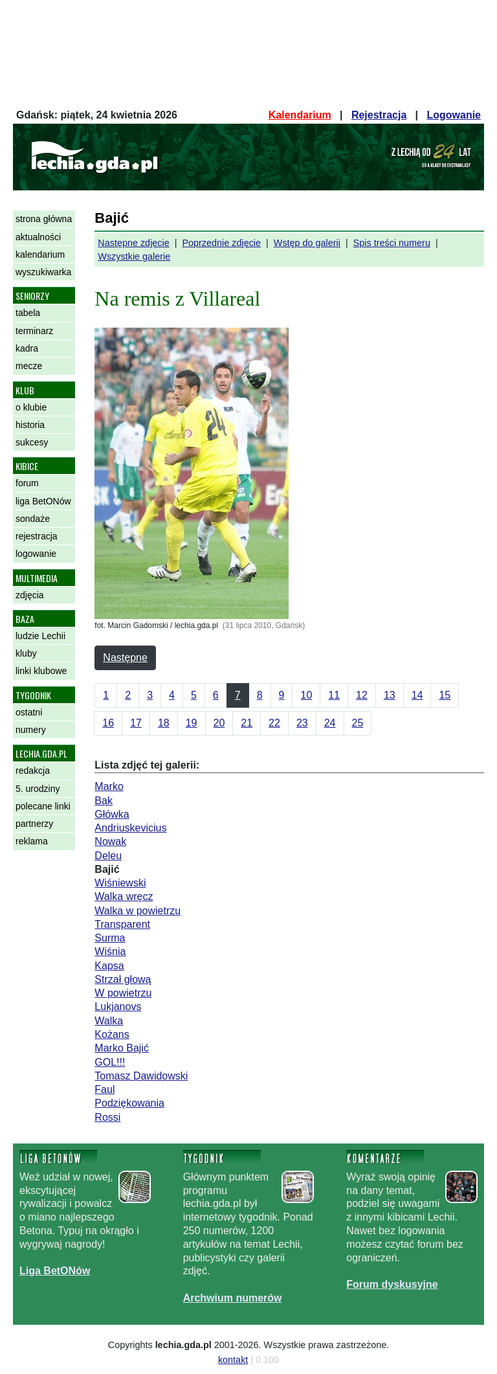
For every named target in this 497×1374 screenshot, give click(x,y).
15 (444, 695)
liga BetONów (43, 501)
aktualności (38, 237)
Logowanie (453, 114)
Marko (108, 786)
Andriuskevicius (130, 827)
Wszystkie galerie (134, 256)
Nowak (110, 841)
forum (27, 483)
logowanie (36, 553)
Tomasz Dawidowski (141, 1075)
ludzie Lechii (40, 636)
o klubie (31, 407)
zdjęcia (30, 595)
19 (191, 722)
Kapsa (109, 965)
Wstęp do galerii (307, 243)
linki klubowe (41, 671)
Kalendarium (300, 114)
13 (389, 695)
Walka (108, 1020)
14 (417, 695)
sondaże (33, 518)
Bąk (103, 800)
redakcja (33, 770)
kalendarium (40, 254)
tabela (28, 313)
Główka (111, 814)
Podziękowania (129, 1103)
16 (108, 722)
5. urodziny (38, 788)
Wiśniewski (120, 882)
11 (334, 695)
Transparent (122, 924)
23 (302, 722)
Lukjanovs (117, 1006)
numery (31, 730)
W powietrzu (122, 992)
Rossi (107, 1117)
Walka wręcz (123, 896)
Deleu (108, 855)
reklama (32, 841)
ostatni (29, 712)
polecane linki (43, 806)
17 (136, 722)
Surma (109, 937)
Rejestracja (378, 114)
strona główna (44, 219)
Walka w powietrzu (137, 910)
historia (30, 425)
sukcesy (32, 442)
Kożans (111, 1034)
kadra (27, 348)
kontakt (233, 1360)
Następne (125, 657)
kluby (26, 653)
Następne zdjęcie (133, 243)
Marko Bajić (121, 1047)
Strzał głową (122, 979)
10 (306, 695)
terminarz (34, 331)
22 (274, 722)
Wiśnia (110, 951)
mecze (29, 366)
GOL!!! (109, 1062)
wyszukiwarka (43, 272)
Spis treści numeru (391, 243)
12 (362, 695)
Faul (104, 1089)
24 (330, 722)
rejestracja (37, 536)
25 (358, 722)
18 (164, 722)
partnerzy (34, 823)
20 (219, 722)
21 (246, 722)
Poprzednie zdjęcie (221, 243)
